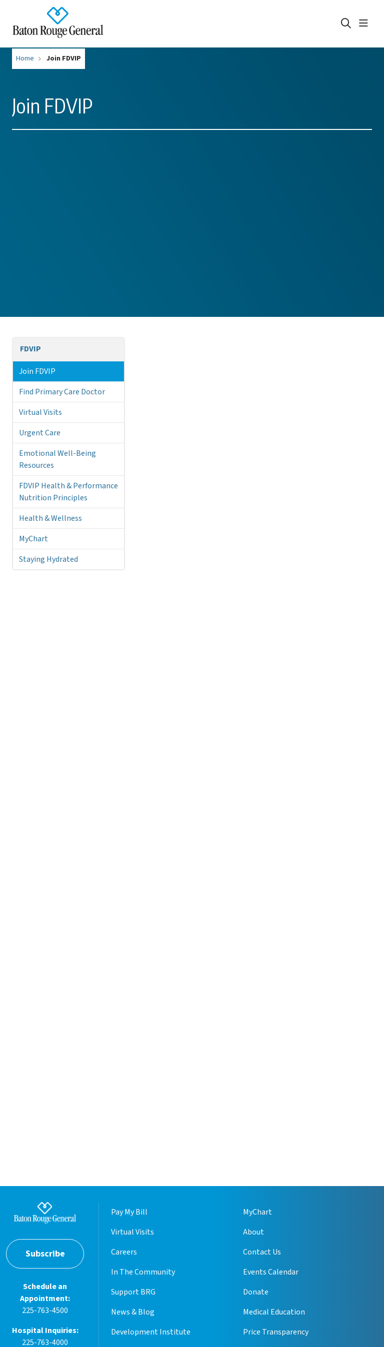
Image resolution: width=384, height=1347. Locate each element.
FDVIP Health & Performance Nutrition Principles (68, 491)
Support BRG (133, 1292)
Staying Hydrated (48, 559)
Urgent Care (39, 432)
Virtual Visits (40, 412)
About (253, 1232)
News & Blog (132, 1312)
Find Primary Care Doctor (62, 391)
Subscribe (45, 1254)
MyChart (33, 538)
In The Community (143, 1272)
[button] (365, 23)
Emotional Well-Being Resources (57, 459)
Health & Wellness (50, 518)
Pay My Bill (129, 1212)
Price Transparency (275, 1332)
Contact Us (262, 1252)
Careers (124, 1252)
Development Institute (150, 1332)
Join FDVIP (37, 371)
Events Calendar (270, 1272)
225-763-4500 (45, 1310)
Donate (255, 1292)
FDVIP (30, 348)
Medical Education (274, 1312)
